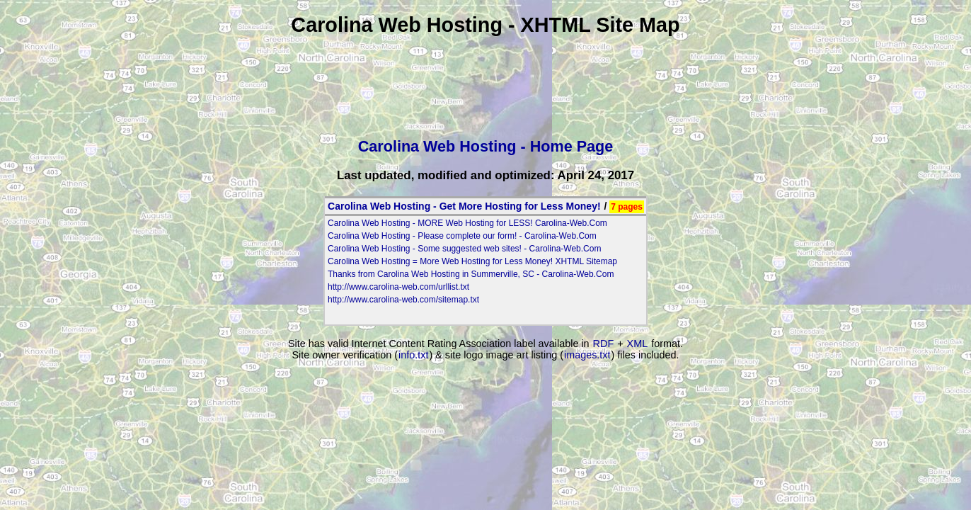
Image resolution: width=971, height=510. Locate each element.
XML (637, 343)
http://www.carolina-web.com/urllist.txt (398, 287)
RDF (603, 343)
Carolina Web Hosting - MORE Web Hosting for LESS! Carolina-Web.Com (467, 223)
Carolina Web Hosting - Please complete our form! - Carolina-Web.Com (462, 236)
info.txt (413, 355)
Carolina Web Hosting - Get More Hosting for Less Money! (464, 206)
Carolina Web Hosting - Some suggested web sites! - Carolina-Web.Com (464, 249)
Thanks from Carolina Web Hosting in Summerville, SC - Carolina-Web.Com (471, 274)
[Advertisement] (485, 83)
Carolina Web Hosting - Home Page (486, 146)
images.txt (587, 355)
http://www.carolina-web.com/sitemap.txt (403, 300)
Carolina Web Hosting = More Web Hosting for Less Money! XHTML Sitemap (472, 261)
